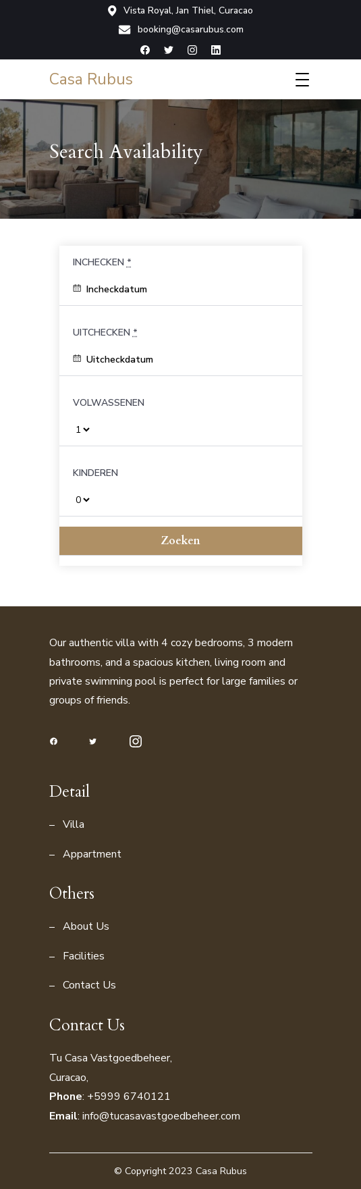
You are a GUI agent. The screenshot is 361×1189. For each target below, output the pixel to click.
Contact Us (89, 985)
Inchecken (102, 262)
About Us (86, 926)
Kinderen (95, 473)
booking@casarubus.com (181, 30)
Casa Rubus (91, 79)
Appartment (92, 854)
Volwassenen (108, 402)
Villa (73, 824)
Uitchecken (105, 332)
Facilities (84, 956)
